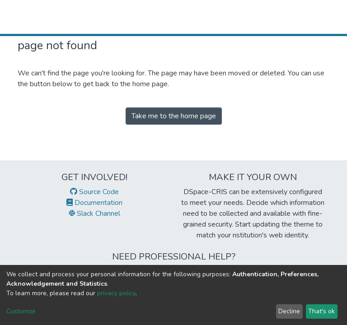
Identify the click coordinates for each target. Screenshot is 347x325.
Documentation (94, 203)
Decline (289, 311)
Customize (21, 311)
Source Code (94, 192)
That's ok (321, 311)
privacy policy (116, 293)
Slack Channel (94, 213)
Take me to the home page (173, 116)
